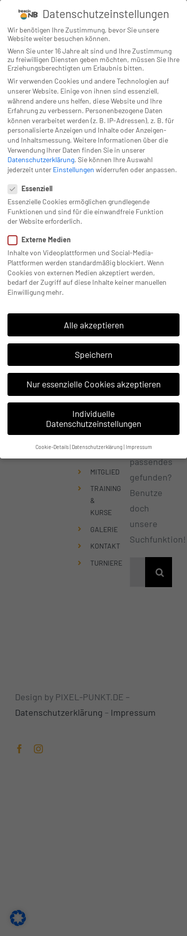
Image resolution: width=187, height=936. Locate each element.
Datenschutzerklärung (40, 157)
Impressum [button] (139, 444)
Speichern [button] (93, 351)
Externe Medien (43, 237)
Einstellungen (73, 167)
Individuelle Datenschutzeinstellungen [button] (93, 415)
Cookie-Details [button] (52, 444)
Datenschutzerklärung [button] (97, 444)
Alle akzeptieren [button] (94, 321)
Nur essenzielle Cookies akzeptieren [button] (93, 381)
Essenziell (34, 186)
